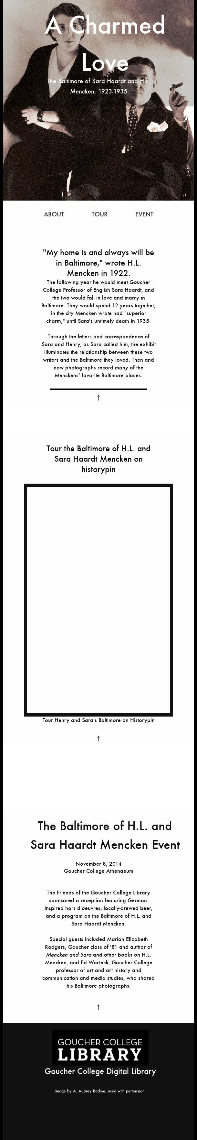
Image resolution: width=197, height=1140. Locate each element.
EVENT (144, 214)
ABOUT (54, 214)
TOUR (100, 214)
